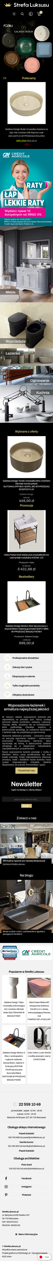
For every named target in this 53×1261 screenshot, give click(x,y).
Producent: (26, 540)
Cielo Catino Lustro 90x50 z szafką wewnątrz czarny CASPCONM (39, 1056)
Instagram (18, 1186)
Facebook (18, 1178)
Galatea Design (26, 494)
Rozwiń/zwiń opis (26, 770)
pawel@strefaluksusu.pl (34, 1137)
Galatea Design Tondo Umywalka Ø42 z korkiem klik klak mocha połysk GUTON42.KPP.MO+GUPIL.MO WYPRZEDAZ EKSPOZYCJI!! (26, 485)
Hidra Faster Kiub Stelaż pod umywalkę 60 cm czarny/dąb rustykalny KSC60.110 (26, 556)
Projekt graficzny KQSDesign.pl (16, 1253)
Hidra (31, 562)
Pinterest (17, 1195)
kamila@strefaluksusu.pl (34, 1146)
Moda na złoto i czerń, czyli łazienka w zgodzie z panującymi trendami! (24, 932)
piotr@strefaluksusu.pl (34, 1168)
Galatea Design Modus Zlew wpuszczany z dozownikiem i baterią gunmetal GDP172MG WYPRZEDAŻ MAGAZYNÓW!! (26, 629)
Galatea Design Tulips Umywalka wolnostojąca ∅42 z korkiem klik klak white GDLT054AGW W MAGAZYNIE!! (14, 1009)
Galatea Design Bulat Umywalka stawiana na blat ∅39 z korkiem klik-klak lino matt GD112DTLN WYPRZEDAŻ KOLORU (26, 132)
